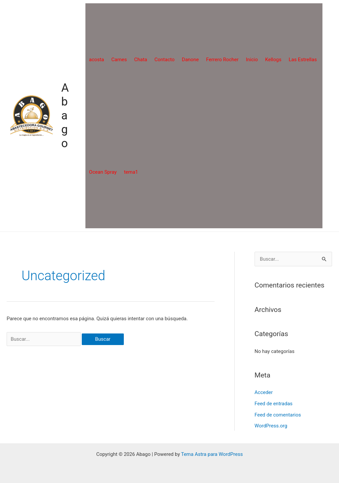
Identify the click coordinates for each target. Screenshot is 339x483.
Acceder (264, 392)
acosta (96, 60)
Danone (190, 60)
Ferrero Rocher (222, 60)
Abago (65, 115)
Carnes (119, 60)
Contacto (164, 60)
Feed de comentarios (278, 415)
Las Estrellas (303, 60)
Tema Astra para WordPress (212, 454)
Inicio (252, 60)
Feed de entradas (274, 404)
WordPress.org (271, 426)
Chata (140, 60)
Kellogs (273, 60)
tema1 (131, 172)
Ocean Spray (103, 172)
